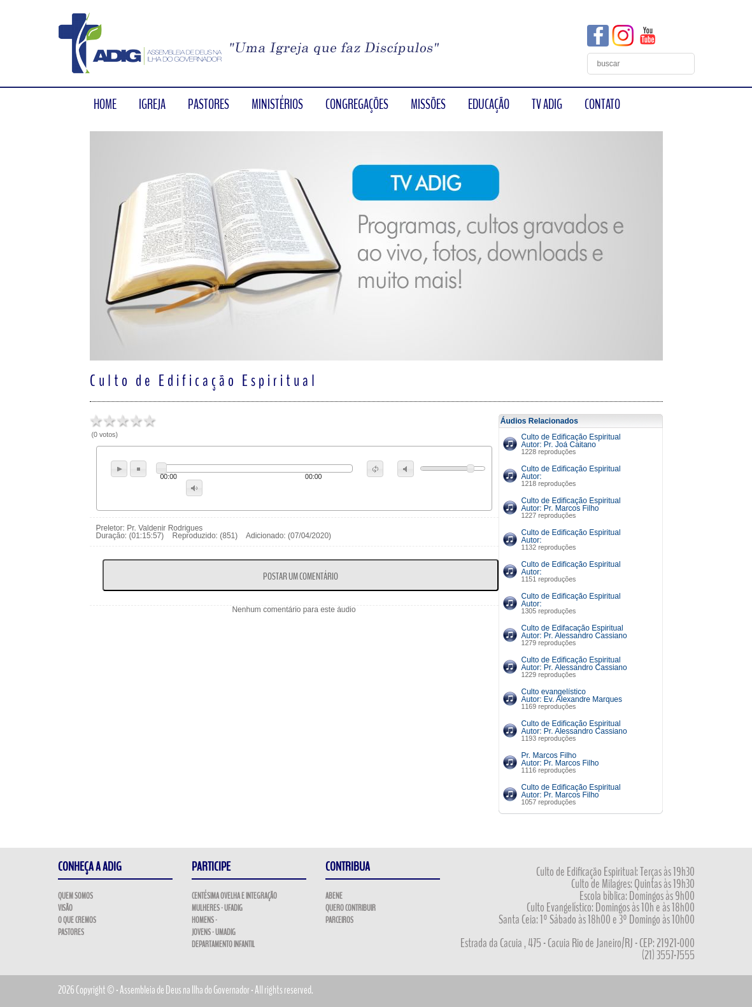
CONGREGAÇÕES (356, 104)
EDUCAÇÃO (488, 104)
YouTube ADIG (647, 35)
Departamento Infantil (223, 944)
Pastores (71, 932)
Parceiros (339, 920)
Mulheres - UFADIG (217, 908)
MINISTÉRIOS (277, 104)
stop (138, 469)
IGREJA (152, 104)
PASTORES (208, 104)
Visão (65, 908)
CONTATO (602, 104)
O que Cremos (77, 920)
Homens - (204, 920)
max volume (194, 488)
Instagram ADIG (623, 35)
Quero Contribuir (350, 908)
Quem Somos (75, 896)
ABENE (334, 896)
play (119, 469)
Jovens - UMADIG (214, 932)
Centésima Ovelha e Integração (234, 896)
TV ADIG (547, 104)
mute (406, 469)
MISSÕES (428, 104)
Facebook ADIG (598, 35)
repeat (375, 469)
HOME (105, 104)
